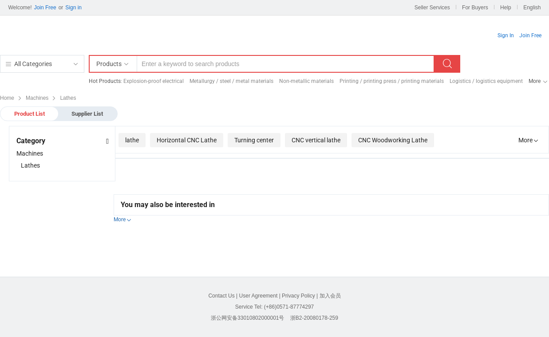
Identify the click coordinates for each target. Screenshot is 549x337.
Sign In (506, 35)
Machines (29, 153)
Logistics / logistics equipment (486, 81)
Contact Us (221, 296)
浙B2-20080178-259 (314, 318)
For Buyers (475, 7)
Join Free (45, 7)
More (535, 81)
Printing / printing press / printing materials (392, 81)
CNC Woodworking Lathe (392, 140)
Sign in (73, 7)
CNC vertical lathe (316, 140)
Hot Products (105, 81)
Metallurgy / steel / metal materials (231, 81)
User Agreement (258, 296)
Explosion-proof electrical (153, 81)
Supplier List (87, 113)
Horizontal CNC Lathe (187, 140)
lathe (132, 140)
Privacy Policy (298, 296)
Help (505, 7)
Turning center (254, 140)
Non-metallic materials (306, 81)
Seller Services (432, 7)
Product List (29, 113)
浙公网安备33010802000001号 (247, 318)
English (532, 7)
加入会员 (330, 296)
